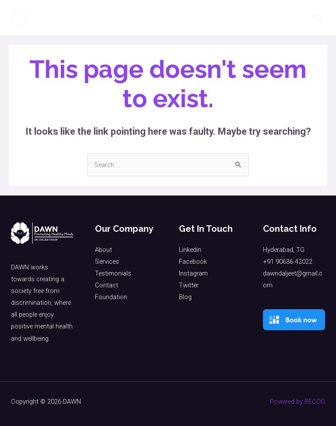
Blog (185, 297)
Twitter (189, 285)
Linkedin (190, 250)
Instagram (193, 273)
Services (107, 261)
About (103, 250)
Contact (106, 285)
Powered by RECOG (297, 401)
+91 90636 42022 (287, 261)
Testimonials (113, 273)
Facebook (193, 261)
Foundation (111, 297)
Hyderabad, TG (283, 250)
